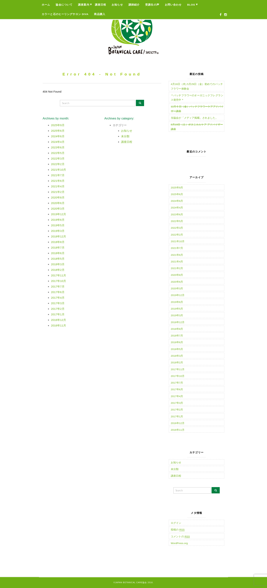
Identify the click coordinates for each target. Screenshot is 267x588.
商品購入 (99, 14)
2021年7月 (58, 175)
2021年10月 (58, 169)
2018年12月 (58, 236)
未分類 (125, 136)
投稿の (178, 529)
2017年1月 (58, 314)
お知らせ (117, 4)
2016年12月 (58, 319)
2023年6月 (58, 147)
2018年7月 (58, 247)
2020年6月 (58, 203)
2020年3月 (58, 208)
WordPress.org (179, 543)
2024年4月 (58, 141)
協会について (64, 4)
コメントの (180, 536)
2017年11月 (58, 275)
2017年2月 (58, 308)
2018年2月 (58, 269)
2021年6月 (58, 180)
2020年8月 (58, 197)
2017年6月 (58, 292)
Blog (191, 4)
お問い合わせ (173, 4)
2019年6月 (58, 219)
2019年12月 (58, 214)
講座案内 (83, 4)
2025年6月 (58, 130)
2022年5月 (58, 153)
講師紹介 (134, 4)
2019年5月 (58, 225)
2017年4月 (58, 297)
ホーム (46, 4)
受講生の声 (152, 4)
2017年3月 (58, 303)
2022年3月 (58, 158)
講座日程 (100, 4)
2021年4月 (58, 186)
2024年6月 (58, 136)
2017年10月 (58, 280)
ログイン (176, 523)
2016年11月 (58, 325)
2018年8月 (58, 242)
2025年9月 (58, 125)
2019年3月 (58, 230)
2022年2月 (58, 164)
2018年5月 (58, 258)
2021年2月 (58, 191)
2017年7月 (58, 286)
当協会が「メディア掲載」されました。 (194, 117)
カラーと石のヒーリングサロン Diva (65, 14)
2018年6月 (58, 253)
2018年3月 (58, 264)
